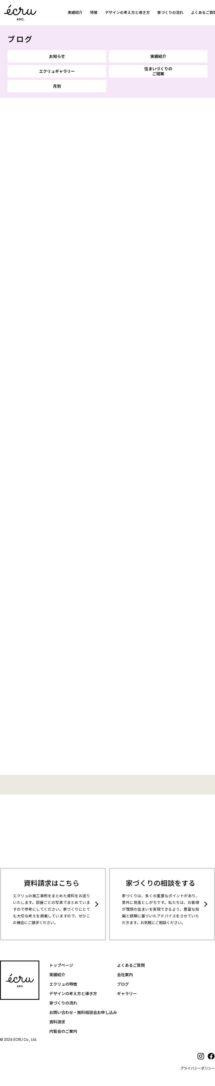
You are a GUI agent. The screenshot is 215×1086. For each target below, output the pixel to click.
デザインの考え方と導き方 (127, 12)
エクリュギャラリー (57, 71)
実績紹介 (75, 12)
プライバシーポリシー (197, 1065)
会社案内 (125, 972)
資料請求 (57, 1019)
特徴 (94, 12)
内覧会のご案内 (63, 1028)
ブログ (20, 39)
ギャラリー (127, 990)
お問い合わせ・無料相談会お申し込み (83, 1009)
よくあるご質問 (131, 962)
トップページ (61, 962)
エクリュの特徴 (63, 981)
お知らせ (57, 56)
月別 (57, 86)
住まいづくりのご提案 (158, 71)
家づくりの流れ (170, 12)
